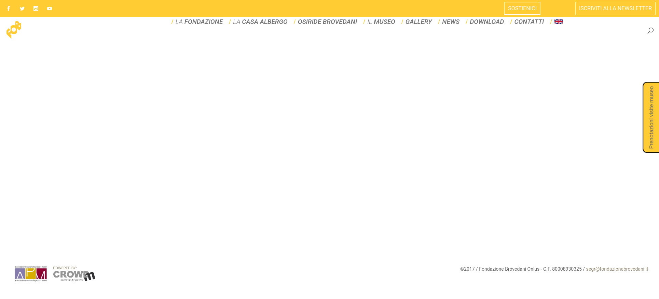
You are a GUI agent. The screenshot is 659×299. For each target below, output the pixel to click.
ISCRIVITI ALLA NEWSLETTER (615, 8)
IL (381, 38)
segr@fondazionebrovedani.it (617, 285)
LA (199, 38)
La (260, 38)
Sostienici (522, 8)
